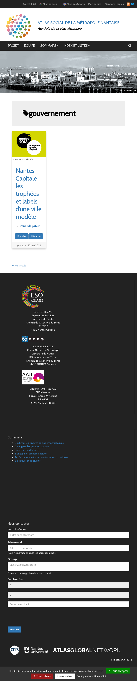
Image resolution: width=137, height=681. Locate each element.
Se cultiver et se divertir (27, 460)
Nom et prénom (17, 529)
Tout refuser (42, 676)
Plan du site (94, 4)
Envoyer (14, 629)
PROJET (13, 45)
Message (12, 559)
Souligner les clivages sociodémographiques (39, 442)
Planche (21, 236)
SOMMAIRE (49, 45)
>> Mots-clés (19, 265)
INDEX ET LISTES (77, 45)
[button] (130, 45)
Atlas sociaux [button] (49, 4)
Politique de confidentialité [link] (91, 676)
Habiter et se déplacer (27, 450)
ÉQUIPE (29, 45)
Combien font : (16, 579)
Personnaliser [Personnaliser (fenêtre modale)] (65, 676)
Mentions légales (114, 4)
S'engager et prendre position (31, 453)
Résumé (35, 236)
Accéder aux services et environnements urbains (41, 457)
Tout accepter (118, 671)
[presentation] (35, 617)
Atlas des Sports (74, 4)
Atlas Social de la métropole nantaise (78, 22)
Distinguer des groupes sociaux (32, 446)
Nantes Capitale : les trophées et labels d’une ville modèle (28, 193)
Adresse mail (15, 542)
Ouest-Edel (29, 4)
